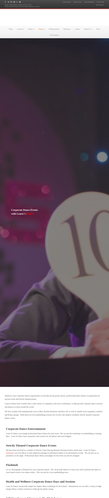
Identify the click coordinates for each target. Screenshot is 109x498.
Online (30, 29)
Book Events (100, 2)
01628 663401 (13, 5)
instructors (10, 453)
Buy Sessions (100, 5)
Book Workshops (89, 2)
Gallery (77, 29)
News (98, 29)
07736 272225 (27, 5)
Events (40, 29)
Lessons (19, 29)
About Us (87, 29)
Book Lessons (78, 2)
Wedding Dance (54, 29)
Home (11, 29)
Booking (66, 29)
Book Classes (67, 2)
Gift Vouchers (54, 35)
